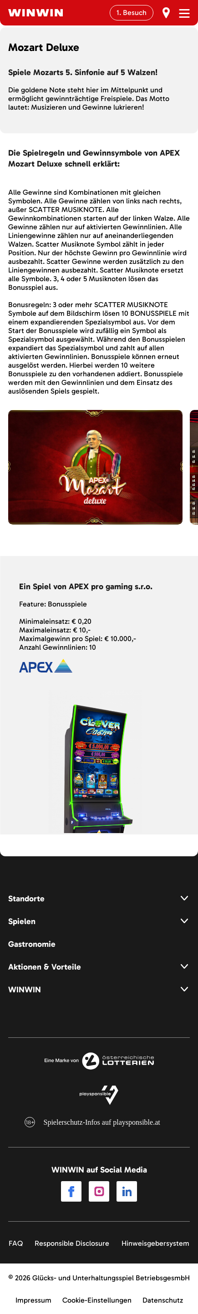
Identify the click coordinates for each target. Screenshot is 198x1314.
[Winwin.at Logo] (35, 12)
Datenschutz (162, 1300)
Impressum (33, 1300)
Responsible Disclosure (72, 1243)
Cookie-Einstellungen (97, 1300)
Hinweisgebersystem (155, 1243)
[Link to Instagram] (99, 1192)
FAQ (16, 1243)
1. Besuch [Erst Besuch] (132, 12)
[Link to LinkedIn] (127, 1192)
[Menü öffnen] (184, 13)
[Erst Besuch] (166, 12)
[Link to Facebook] (71, 1192)
